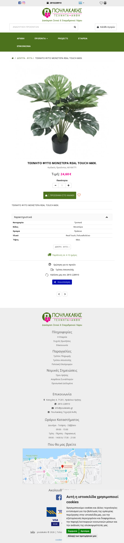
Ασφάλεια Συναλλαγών (62, 379)
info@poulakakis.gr (64, 408)
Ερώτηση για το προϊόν (65, 264)
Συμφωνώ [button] (72, 531)
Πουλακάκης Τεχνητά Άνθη (64, 412)
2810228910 (54, 2)
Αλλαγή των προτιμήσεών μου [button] (82, 536)
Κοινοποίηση (62, 282)
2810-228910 (73, 274)
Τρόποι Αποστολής (65, 269)
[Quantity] (62, 185)
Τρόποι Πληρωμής (62, 356)
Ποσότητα (62, 180)
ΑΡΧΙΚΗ (20, 38)
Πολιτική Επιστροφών (62, 364)
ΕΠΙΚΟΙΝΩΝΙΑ (24, 46)
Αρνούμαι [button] (85, 531)
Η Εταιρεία (62, 337)
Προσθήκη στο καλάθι (59, 195)
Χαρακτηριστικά (23, 217)
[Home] (13, 58)
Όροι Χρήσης (62, 375)
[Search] (43, 27)
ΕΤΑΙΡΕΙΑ (82, 38)
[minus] (55, 185)
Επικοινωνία (62, 345)
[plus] (68, 185)
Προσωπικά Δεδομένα (62, 383)
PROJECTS (63, 38)
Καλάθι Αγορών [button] (106, 27)
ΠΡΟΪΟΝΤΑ (41, 38)
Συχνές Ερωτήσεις (62, 341)
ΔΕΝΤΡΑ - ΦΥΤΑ (62, 247)
